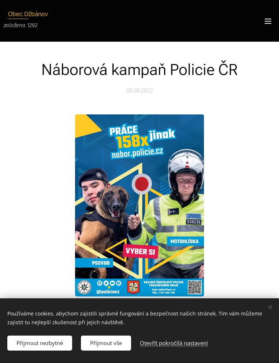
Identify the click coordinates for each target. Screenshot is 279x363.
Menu (268, 21)
